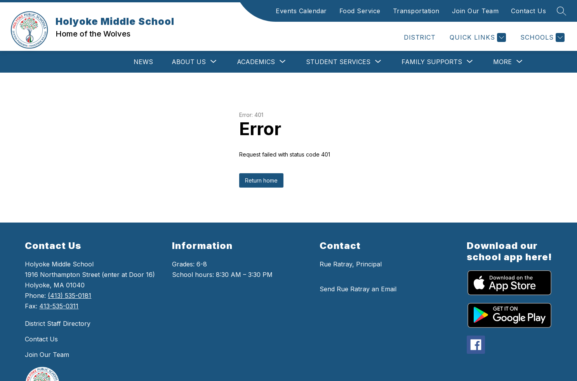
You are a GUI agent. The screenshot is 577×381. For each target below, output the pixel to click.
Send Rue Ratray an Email (358, 289)
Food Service (360, 11)
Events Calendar (301, 11)
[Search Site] (561, 11)
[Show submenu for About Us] (189, 61)
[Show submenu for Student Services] (338, 61)
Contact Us (528, 11)
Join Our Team (475, 11)
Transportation (416, 11)
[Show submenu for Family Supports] (431, 61)
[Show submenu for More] (502, 61)
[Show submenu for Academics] (256, 61)
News (143, 62)
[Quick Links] (477, 37)
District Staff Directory (57, 323)
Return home (261, 180)
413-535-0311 (58, 306)
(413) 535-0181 (69, 295)
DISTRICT (419, 37)
